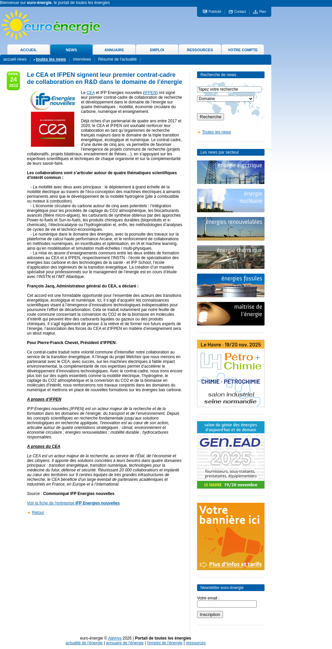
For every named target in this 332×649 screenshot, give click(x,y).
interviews (82, 59)
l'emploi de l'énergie (165, 643)
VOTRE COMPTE (242, 50)
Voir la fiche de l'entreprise (73, 503)
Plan (262, 11)
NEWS (71, 50)
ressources (196, 643)
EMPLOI (157, 50)
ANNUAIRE (114, 50)
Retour (38, 512)
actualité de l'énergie (84, 643)
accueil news (15, 59)
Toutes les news (216, 132)
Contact (240, 11)
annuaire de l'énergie (125, 643)
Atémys (114, 638)
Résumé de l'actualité (117, 59)
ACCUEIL (28, 50)
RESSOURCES (200, 50)
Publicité (215, 11)
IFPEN (150, 92)
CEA (91, 92)
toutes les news (51, 59)
